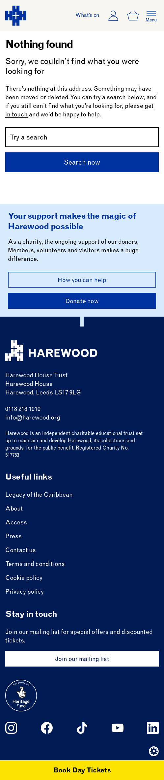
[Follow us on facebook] (47, 728)
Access (16, 523)
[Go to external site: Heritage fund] (21, 695)
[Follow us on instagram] (11, 728)
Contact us (20, 551)
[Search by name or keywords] (82, 137)
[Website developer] (154, 751)
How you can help (82, 281)
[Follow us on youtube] (117, 728)
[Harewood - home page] (15, 16)
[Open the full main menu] (151, 15)
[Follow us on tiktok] (82, 728)
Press (13, 537)
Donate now (82, 302)
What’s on (87, 15)
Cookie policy (23, 578)
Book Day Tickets (82, 771)
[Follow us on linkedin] (153, 728)
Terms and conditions (35, 565)
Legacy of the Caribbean (39, 495)
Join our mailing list (82, 660)
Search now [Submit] (82, 163)
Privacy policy (24, 592)
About (14, 509)
